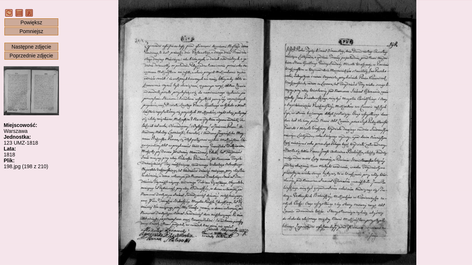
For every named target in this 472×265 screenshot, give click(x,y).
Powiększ (31, 22)
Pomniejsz (32, 31)
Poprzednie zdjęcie (31, 56)
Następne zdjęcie (31, 47)
